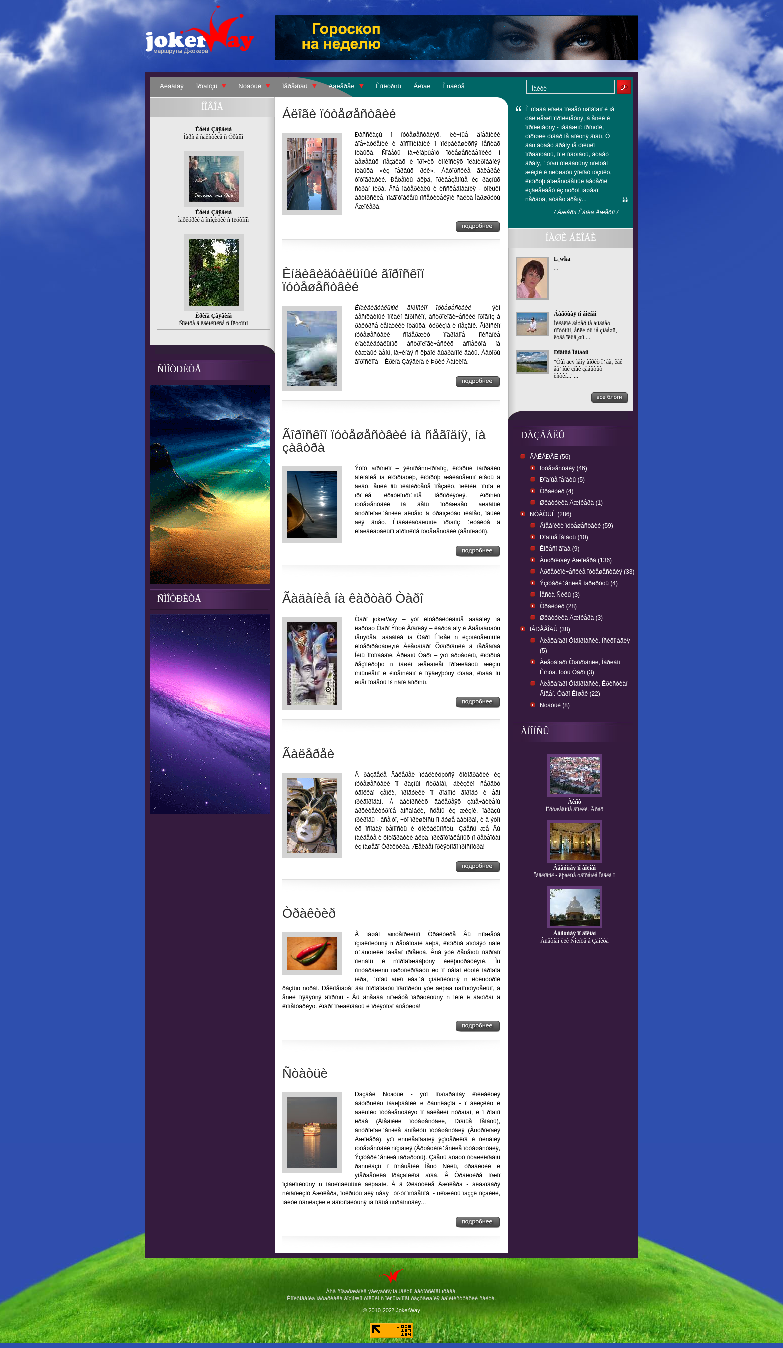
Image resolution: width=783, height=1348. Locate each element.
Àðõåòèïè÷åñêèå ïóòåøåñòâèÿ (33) (587, 571)
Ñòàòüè (249, 86)
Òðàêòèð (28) (558, 606)
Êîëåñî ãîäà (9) (559, 548)
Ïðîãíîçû (207, 86)
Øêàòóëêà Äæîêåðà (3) (571, 617)
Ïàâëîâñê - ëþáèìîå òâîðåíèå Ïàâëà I (574, 875)
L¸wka (562, 258)
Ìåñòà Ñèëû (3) (560, 594)
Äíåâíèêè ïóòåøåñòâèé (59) (576, 525)
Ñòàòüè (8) (555, 705)
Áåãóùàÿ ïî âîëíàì (575, 313)
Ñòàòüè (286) (550, 514)
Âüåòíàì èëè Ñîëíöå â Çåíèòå (574, 940)
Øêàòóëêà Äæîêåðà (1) (571, 502)
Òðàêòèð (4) (556, 491)
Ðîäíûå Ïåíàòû (571, 352)
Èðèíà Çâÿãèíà (213, 129)
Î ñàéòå (454, 86)
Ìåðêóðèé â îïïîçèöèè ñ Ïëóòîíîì (213, 219)
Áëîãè (422, 86)
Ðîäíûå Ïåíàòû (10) (564, 537)
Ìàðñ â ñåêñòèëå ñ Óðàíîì (213, 136)
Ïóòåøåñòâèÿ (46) (563, 468)
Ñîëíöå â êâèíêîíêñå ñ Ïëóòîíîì (213, 323)
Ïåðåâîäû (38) (550, 629)
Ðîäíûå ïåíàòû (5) (562, 479)
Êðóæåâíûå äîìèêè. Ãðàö (575, 809)
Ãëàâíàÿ (172, 86)
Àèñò (574, 801)
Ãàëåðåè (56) (550, 456)
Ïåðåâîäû (295, 86)
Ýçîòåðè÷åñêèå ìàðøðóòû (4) (579, 583)
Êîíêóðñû (388, 86)
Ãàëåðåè (342, 86)
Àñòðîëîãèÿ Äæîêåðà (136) (576, 560)
